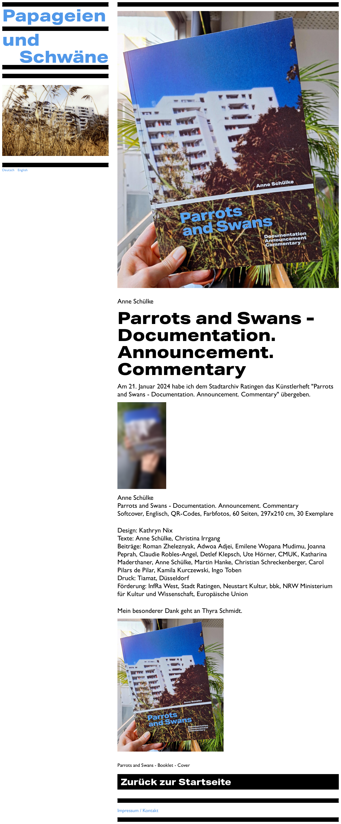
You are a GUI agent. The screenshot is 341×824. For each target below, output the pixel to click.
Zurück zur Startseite (176, 781)
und (21, 39)
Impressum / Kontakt (137, 810)
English (23, 169)
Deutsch (8, 169)
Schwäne (64, 56)
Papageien (54, 15)
